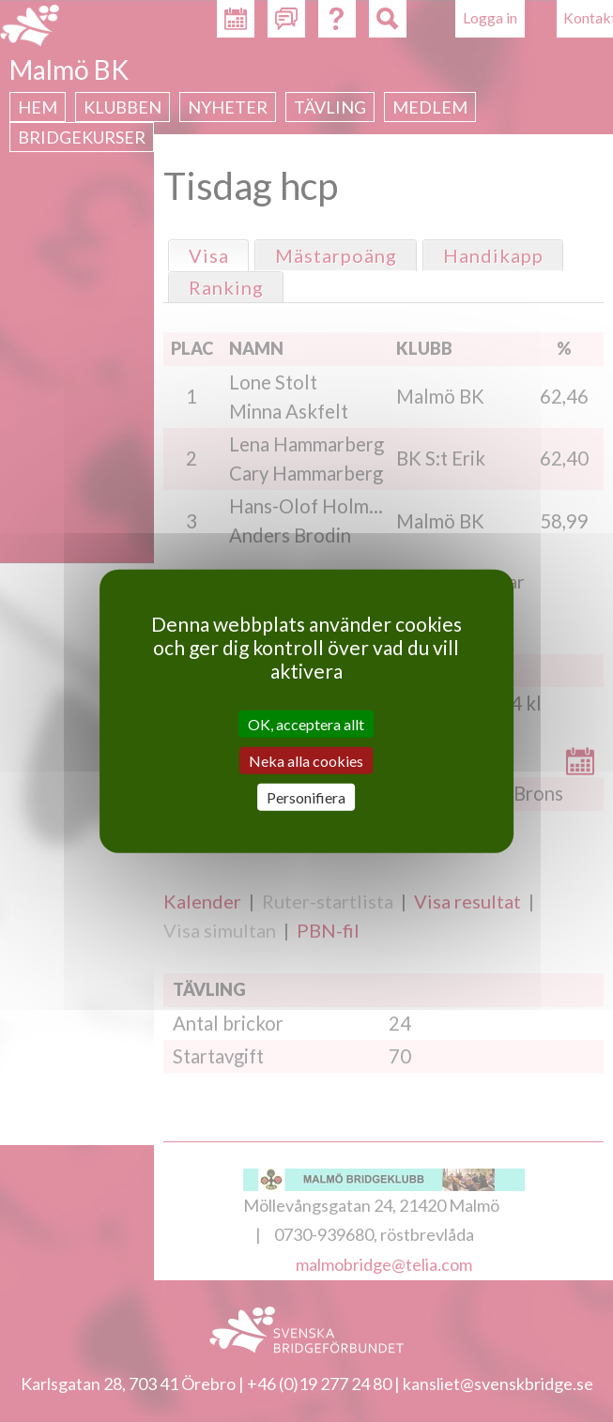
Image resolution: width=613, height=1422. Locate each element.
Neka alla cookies (306, 760)
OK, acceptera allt (306, 723)
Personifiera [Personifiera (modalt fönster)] (306, 797)
